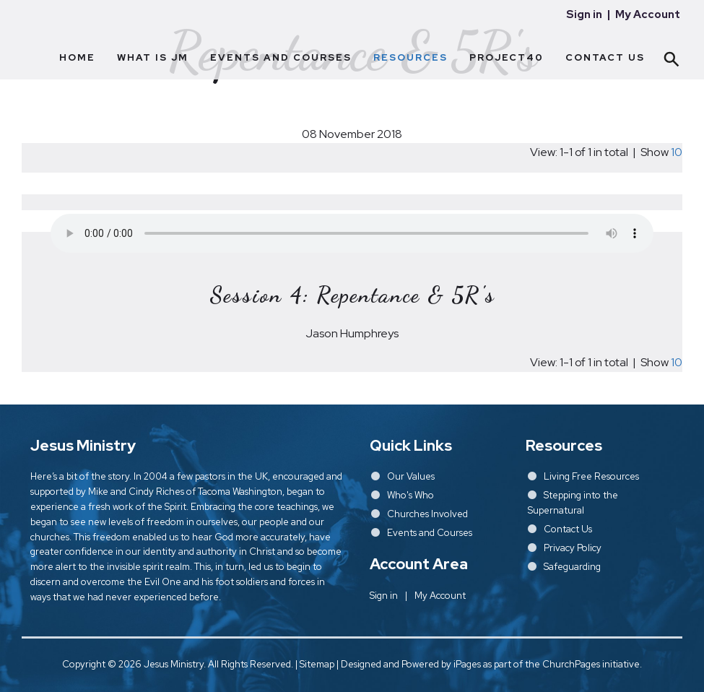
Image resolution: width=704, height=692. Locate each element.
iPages (467, 664)
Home (77, 57)
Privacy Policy (572, 548)
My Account (647, 14)
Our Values (411, 476)
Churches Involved (427, 514)
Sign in (584, 14)
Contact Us (605, 57)
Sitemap (317, 664)
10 (676, 152)
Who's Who (410, 495)
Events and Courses (281, 57)
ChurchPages (571, 664)
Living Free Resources (591, 476)
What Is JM (152, 57)
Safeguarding (572, 567)
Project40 (506, 57)
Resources (410, 57)
